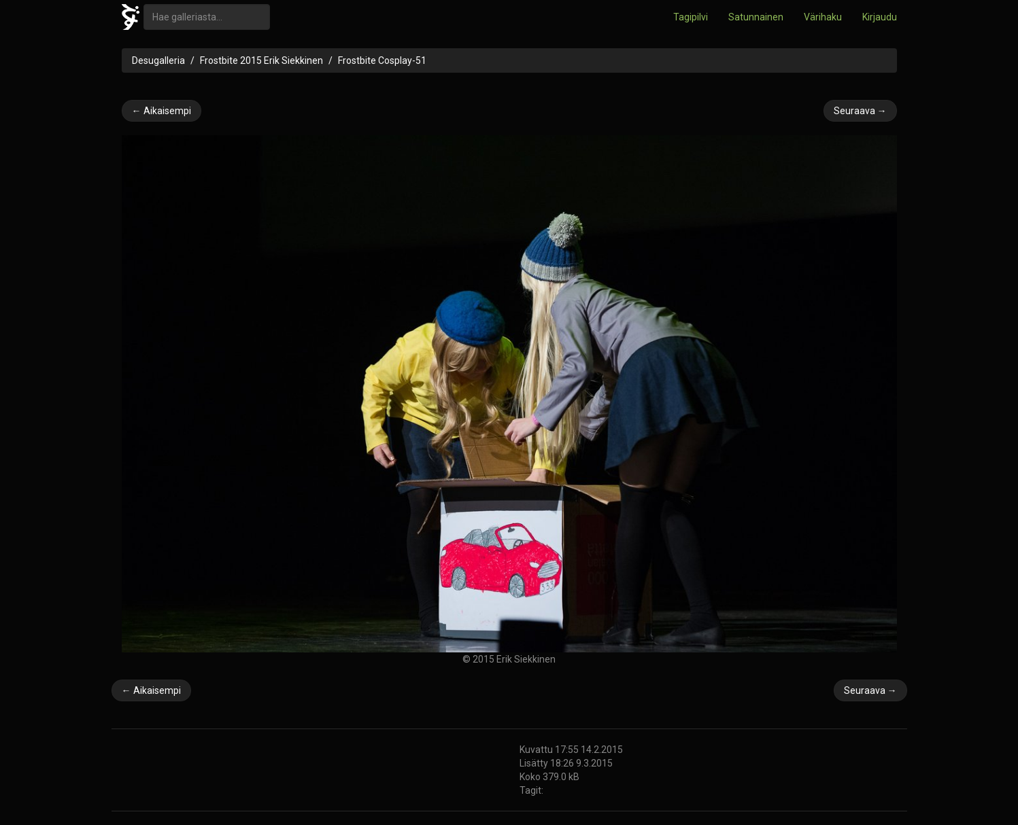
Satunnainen (755, 17)
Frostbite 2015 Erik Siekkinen (261, 60)
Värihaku (823, 17)
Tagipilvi (690, 17)
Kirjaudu (879, 17)
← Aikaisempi (161, 110)
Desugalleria (158, 60)
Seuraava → (860, 110)
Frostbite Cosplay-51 (382, 60)
